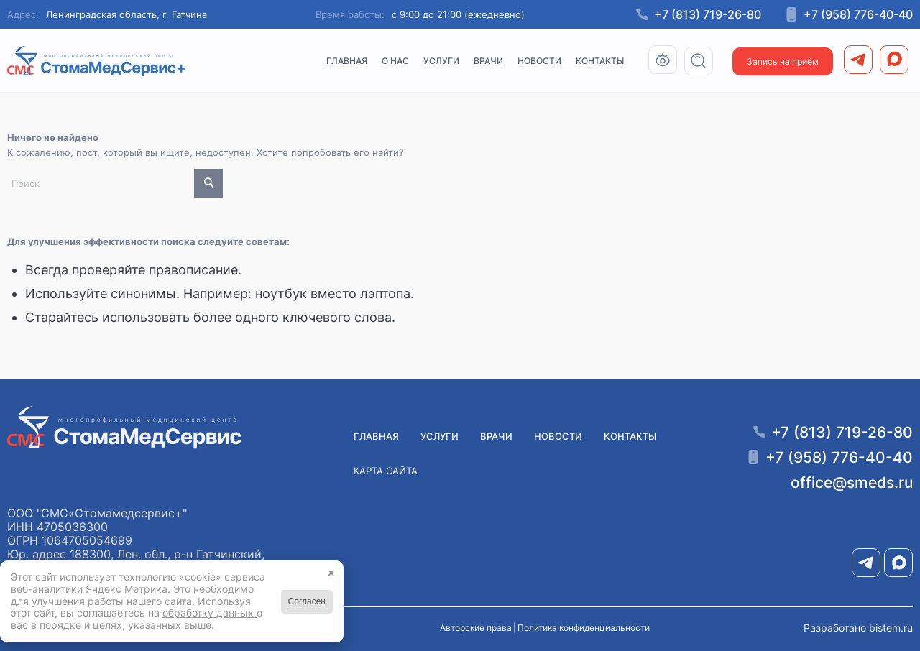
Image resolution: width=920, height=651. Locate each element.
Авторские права (476, 627)
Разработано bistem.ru (858, 628)
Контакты (630, 436)
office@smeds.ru (852, 482)
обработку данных (209, 612)
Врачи (496, 436)
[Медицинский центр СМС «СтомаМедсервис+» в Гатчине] (97, 61)
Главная (376, 436)
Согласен (307, 601)
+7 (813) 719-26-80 (707, 15)
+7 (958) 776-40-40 (858, 15)
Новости (558, 436)
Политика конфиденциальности (584, 627)
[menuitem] (346, 61)
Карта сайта (386, 470)
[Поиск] (703, 61)
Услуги (439, 436)
